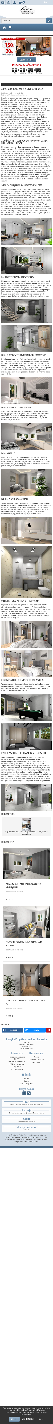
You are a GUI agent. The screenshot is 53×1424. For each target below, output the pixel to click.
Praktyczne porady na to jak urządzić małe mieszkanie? (24, 944)
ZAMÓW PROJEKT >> (26, 59)
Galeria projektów (26, 1084)
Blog (45, 2)
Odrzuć (41, 1419)
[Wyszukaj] (23, 20)
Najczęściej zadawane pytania (17, 1058)
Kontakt (26, 1081)
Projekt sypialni (37, 607)
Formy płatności (17, 1069)
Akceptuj (14, 1419)
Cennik (36, 1057)
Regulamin (17, 1067)
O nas (26, 1078)
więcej (8, 899)
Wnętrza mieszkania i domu (17, 95)
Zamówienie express (36, 1060)
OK (49, 20)
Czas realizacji (36, 1062)
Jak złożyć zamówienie (16, 1061)
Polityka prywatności (16, 1064)
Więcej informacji (28, 1418)
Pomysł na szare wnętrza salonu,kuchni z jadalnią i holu (23, 885)
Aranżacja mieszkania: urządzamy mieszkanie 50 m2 (25, 1002)
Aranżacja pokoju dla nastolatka (13, 411)
